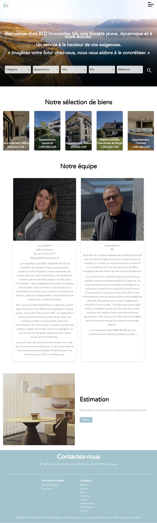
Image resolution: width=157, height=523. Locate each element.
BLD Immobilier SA (53, 464)
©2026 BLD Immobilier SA (28, 517)
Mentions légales (52, 517)
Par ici (86, 420)
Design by (132, 517)
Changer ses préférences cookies (103, 517)
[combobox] (18, 69)
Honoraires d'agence (73, 517)
